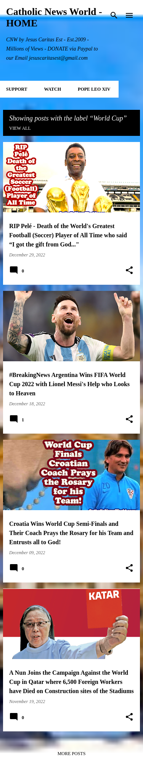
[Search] (114, 15)
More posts (72, 753)
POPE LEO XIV (94, 89)
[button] (129, 271)
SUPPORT (16, 89)
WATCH (52, 89)
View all (20, 128)
